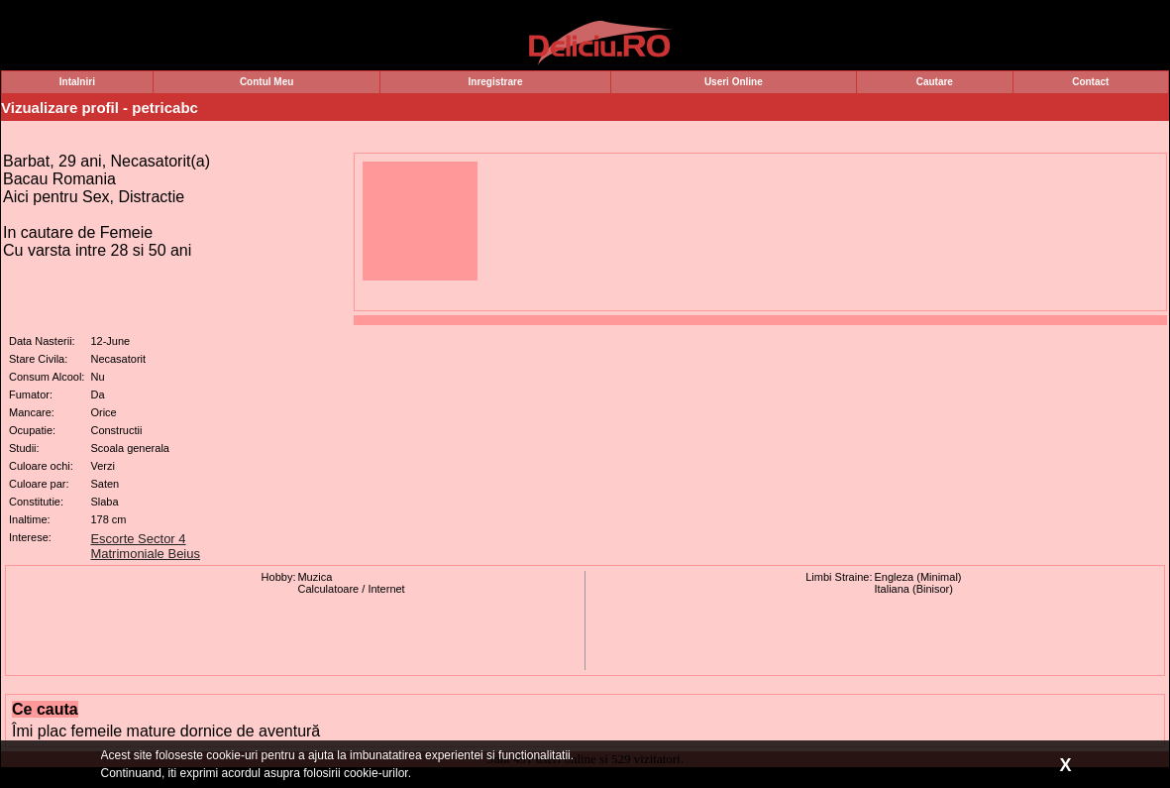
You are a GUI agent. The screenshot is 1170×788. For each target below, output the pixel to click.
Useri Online (733, 81)
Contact (1090, 81)
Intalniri (77, 81)
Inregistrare (496, 81)
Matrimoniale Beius (145, 553)
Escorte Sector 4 (137, 538)
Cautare (934, 81)
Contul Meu (266, 81)
